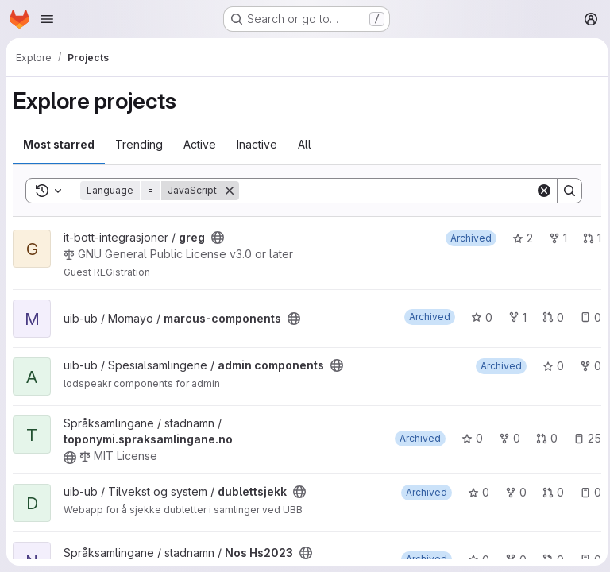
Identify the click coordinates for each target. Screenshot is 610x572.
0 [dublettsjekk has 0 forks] (512, 492)
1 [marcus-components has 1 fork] (513, 317)
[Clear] (540, 190)
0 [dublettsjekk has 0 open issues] (586, 492)
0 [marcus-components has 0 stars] (477, 317)
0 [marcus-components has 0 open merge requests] (549, 317)
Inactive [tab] (257, 144)
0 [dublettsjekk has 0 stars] (474, 492)
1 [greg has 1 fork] (554, 238)
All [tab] (304, 144)
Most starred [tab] (59, 144)
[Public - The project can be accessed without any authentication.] (217, 237)
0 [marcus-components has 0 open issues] (586, 317)
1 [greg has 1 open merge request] (588, 238)
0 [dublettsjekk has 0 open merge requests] (549, 492)
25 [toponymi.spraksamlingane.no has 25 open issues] (583, 438)
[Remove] (229, 190)
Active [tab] (199, 144)
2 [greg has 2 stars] (518, 238)
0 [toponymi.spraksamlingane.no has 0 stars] (468, 438)
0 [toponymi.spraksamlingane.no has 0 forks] (505, 438)
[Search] (385, 190)
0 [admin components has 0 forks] (586, 366)
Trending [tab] (139, 144)
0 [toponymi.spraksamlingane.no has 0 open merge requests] (543, 438)
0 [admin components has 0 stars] (549, 366)
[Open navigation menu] (47, 19)
